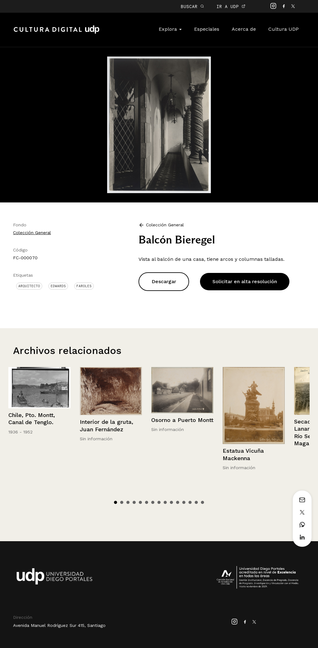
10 (171, 502)
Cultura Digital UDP (56, 33)
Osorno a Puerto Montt (182, 420)
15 (202, 502)
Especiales (206, 29)
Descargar (164, 281)
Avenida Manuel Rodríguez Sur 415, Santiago (59, 625)
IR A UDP (230, 6)
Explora (170, 29)
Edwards (58, 286)
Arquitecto (29, 286)
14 (196, 502)
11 (177, 502)
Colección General (32, 232)
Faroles (84, 286)
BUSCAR (192, 6)
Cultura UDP (283, 29)
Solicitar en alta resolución (244, 281)
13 (190, 502)
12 (183, 502)
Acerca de (244, 29)
